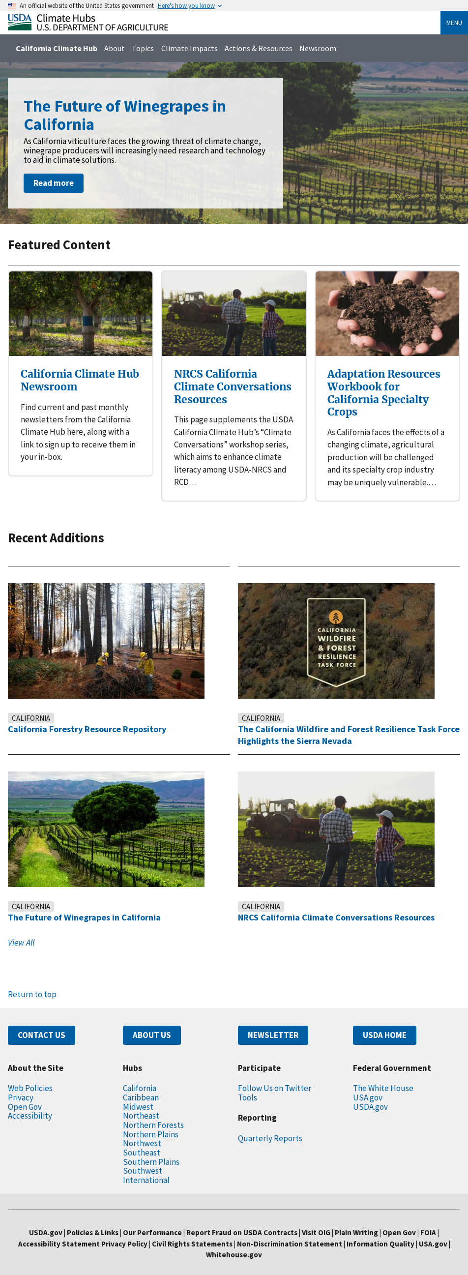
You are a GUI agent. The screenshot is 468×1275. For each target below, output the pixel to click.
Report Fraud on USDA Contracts (241, 1220)
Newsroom (329, 48)
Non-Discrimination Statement (291, 1231)
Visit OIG (320, 1220)
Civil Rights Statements (192, 1231)
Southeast (141, 1139)
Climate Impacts (194, 48)
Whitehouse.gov (234, 1242)
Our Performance (147, 1220)
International (146, 1167)
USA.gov (369, 1084)
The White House (385, 1075)
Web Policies (32, 1075)
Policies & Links (82, 1220)
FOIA (443, 1220)
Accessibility (30, 1103)
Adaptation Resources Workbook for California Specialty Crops (384, 386)
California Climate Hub (58, 48)
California (34, 705)
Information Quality (384, 1231)
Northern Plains (151, 1121)
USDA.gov (372, 1093)
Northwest (141, 1130)
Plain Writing (366, 1220)
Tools (248, 1084)
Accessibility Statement (50, 1231)
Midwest (138, 1093)
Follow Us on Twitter (275, 1075)
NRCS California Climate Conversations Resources (232, 380)
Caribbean (142, 1084)
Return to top (32, 981)
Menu (452, 23)
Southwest (142, 1158)
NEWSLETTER (276, 1022)
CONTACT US (45, 1022)
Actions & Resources (266, 48)
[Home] (88, 27)
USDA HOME (388, 1022)
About (118, 48)
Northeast (141, 1103)
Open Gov (27, 1093)
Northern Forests (154, 1112)
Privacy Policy (119, 1231)
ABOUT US (154, 1022)
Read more (55, 183)
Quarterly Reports (271, 1125)
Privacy (21, 1084)
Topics (147, 48)
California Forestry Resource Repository (93, 716)
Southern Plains (152, 1149)
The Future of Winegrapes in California (89, 905)
